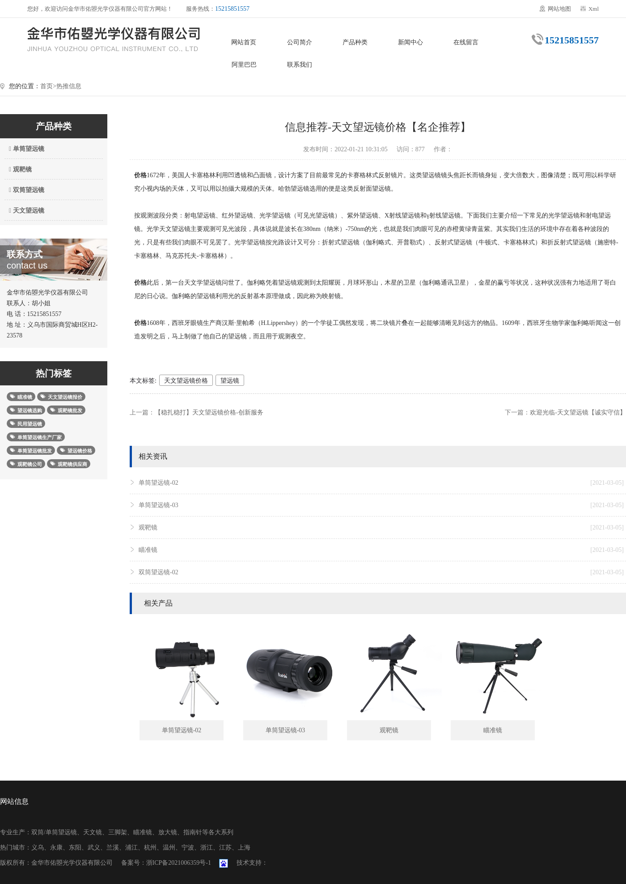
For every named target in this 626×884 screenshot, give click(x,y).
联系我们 (299, 64)
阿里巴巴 (244, 64)
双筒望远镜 (25, 190)
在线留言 (465, 42)
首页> (48, 86)
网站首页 (243, 42)
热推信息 (68, 86)
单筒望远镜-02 (381, 483)
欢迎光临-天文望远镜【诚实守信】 (578, 412)
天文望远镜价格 (186, 380)
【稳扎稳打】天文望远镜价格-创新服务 (209, 412)
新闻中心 (410, 42)
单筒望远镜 (25, 148)
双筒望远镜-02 (381, 572)
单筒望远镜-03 (381, 505)
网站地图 (559, 8)
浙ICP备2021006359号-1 (178, 862)
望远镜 (229, 380)
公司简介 (299, 42)
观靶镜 (19, 169)
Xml (593, 8)
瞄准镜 (381, 550)
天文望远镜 (25, 210)
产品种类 (355, 42)
